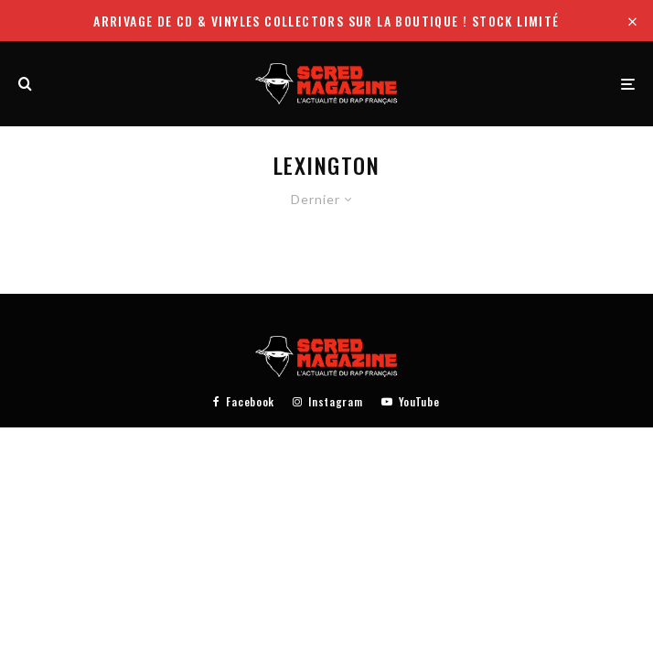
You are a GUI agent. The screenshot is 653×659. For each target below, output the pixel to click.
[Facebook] (244, 401)
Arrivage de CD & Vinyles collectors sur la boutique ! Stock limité (326, 20)
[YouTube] (410, 401)
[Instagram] (327, 401)
